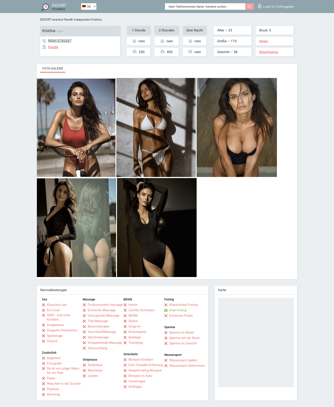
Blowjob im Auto (140, 376)
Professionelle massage (105, 305)
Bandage (134, 337)
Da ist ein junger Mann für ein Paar (63, 370)
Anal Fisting (177, 310)
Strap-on (134, 326)
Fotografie (54, 363)
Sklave (133, 321)
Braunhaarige (268, 52)
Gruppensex (55, 325)
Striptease (95, 365)
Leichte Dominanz (141, 310)
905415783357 (59, 41)
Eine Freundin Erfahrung (145, 365)
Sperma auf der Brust (184, 338)
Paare (51, 378)
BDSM (132, 316)
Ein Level (53, 310)
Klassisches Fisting (183, 305)
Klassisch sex (57, 305)
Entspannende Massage (105, 343)
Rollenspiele (137, 332)
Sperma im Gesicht (183, 343)
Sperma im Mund (181, 332)
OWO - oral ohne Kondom (58, 317)
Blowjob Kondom (140, 360)
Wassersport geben (183, 360)
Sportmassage (98, 337)
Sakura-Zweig (97, 348)
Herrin (132, 305)
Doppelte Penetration (62, 330)
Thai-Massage (98, 321)
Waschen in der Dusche (64, 384)
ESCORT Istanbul (51, 19)
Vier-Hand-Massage (102, 332)
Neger (263, 41)
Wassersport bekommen (187, 366)
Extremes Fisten (181, 316)
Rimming (53, 394)
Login (276, 5)
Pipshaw (53, 389)
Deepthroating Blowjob (144, 370)
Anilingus (135, 387)
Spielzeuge (55, 336)
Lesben (93, 376)
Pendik (68, 19)
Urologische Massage (103, 316)
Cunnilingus (136, 381)
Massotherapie (98, 326)
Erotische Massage (102, 310)
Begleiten (53, 358)
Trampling (135, 343)
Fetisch (52, 341)
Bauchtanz (95, 370)
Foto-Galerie (52, 68)
